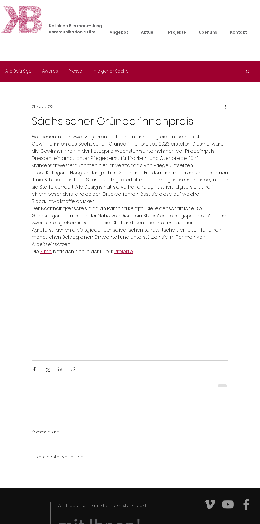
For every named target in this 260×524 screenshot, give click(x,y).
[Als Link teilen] (73, 369)
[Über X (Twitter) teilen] (47, 369)
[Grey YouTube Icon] (228, 504)
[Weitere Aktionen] (225, 106)
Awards (50, 71)
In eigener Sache (111, 71)
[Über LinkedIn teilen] (60, 369)
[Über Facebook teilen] (34, 369)
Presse (75, 71)
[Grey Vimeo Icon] (209, 504)
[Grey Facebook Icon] (246, 504)
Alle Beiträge (18, 71)
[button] (247, 71)
